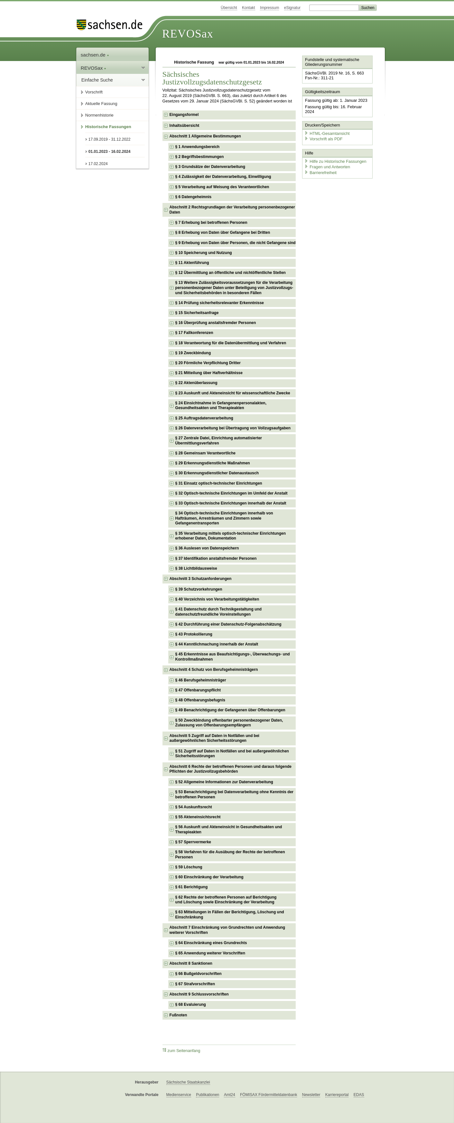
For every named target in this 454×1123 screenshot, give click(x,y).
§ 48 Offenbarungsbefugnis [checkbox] (200, 700)
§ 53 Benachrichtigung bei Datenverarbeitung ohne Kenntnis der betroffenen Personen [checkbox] (234, 794)
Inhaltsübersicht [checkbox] (184, 125)
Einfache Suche (97, 80)
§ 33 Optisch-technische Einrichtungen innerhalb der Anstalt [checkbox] (230, 503)
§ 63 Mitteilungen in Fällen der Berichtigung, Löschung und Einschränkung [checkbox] (229, 914)
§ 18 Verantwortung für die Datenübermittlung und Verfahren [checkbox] (230, 343)
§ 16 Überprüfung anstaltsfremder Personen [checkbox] (215, 322)
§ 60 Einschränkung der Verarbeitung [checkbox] (209, 877)
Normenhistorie (99, 115)
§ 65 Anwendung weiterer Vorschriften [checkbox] (210, 953)
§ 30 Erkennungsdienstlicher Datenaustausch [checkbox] (217, 473)
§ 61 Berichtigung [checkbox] (191, 887)
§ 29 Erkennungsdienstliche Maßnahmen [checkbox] (212, 463)
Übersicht (229, 7)
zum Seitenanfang (181, 1050)
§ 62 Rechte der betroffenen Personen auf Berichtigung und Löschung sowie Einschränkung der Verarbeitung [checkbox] (226, 900)
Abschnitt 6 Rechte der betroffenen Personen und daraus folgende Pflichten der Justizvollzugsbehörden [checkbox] (231, 769)
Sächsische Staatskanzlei (188, 1082)
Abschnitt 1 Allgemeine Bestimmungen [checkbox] (205, 136)
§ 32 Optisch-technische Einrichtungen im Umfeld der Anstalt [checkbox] (231, 493)
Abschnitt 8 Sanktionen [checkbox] (191, 963)
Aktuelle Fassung (101, 103)
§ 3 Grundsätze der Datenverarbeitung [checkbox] (210, 166)
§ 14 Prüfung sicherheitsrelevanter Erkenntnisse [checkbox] (219, 303)
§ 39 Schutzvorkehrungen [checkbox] (198, 589)
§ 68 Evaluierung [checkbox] (190, 1004)
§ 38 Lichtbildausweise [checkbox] (196, 568)
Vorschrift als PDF (323, 138)
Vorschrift (94, 92)
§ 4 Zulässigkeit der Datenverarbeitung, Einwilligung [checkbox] (223, 176)
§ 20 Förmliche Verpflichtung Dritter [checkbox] (208, 363)
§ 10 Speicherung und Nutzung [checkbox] (203, 252)
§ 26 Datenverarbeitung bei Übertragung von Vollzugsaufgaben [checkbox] (233, 428)
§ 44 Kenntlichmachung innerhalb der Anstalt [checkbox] (216, 644)
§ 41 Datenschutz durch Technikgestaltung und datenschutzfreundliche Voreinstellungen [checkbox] (218, 612)
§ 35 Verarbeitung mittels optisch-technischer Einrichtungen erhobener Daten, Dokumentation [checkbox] (230, 536)
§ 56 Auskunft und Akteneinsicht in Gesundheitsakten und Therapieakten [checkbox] (228, 829)
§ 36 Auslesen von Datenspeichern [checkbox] (207, 548)
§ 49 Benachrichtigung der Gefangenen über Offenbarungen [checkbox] (230, 710)
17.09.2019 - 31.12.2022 (109, 139)
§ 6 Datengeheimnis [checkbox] (193, 197)
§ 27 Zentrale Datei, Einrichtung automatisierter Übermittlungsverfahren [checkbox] (218, 440)
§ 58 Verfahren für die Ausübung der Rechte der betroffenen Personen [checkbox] (230, 854)
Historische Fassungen (108, 126)
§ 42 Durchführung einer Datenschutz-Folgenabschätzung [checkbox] (228, 624)
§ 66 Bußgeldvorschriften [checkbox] (198, 973)
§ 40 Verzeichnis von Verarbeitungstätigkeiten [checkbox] (217, 599)
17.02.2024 (98, 164)
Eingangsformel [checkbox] (184, 114)
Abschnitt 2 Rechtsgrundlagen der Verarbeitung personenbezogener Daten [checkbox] (232, 210)
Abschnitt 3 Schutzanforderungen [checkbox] (201, 578)
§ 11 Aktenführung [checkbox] (192, 262)
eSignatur (292, 7)
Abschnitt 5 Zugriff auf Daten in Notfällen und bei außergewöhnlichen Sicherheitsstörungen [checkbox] (214, 738)
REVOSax (187, 33)
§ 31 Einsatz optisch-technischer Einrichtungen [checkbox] (218, 483)
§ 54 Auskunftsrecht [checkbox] (193, 807)
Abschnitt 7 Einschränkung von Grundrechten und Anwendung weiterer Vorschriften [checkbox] (227, 930)
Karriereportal (337, 1094)
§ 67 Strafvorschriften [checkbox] (195, 984)
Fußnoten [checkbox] (178, 1015)
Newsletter (311, 1094)
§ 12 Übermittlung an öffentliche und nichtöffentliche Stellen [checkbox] (230, 272)
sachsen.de (95, 54)
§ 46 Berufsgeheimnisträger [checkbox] (200, 680)
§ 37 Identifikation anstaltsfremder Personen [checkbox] (216, 558)
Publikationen (207, 1094)
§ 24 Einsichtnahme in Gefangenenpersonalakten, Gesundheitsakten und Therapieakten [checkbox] (220, 405)
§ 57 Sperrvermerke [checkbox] (193, 842)
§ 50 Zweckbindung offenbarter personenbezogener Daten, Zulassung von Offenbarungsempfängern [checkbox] (229, 723)
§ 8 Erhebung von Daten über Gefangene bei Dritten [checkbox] (222, 232)
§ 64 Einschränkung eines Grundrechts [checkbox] (211, 943)
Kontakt (248, 7)
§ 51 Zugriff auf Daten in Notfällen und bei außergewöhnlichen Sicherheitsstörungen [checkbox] (232, 754)
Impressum (269, 7)
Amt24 (229, 1094)
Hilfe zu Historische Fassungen (335, 161)
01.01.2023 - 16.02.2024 (109, 151)
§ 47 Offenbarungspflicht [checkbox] (198, 690)
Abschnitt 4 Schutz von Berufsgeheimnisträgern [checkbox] (214, 669)
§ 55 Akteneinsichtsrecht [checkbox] (198, 817)
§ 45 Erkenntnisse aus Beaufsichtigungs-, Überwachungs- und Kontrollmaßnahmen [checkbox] (232, 657)
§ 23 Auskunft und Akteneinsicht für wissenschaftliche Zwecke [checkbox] (232, 393)
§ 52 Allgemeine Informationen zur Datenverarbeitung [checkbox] (224, 782)
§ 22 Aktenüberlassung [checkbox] (196, 383)
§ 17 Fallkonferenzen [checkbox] (194, 332)
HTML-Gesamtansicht (326, 133)
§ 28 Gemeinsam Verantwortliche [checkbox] (205, 453)
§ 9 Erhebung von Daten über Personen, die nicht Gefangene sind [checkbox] (235, 243)
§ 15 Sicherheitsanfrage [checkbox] (197, 313)
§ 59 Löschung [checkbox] (188, 867)
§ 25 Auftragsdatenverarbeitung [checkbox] (204, 418)
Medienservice (178, 1094)
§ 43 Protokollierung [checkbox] (193, 634)
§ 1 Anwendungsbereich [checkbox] (197, 147)
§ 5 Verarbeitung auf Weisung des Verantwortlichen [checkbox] (222, 187)
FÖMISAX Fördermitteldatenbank (268, 1094)
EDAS (359, 1094)
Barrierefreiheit (320, 172)
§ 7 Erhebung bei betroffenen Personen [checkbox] (211, 222)
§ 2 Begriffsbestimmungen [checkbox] (199, 156)
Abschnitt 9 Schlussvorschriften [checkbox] (199, 994)
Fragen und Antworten (327, 166)
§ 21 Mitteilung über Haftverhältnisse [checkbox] (209, 373)
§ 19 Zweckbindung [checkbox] (193, 353)
